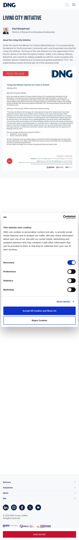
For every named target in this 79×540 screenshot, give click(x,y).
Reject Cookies (39, 320)
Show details (63, 301)
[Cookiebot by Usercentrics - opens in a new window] (63, 217)
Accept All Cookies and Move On (39, 311)
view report (39, 535)
